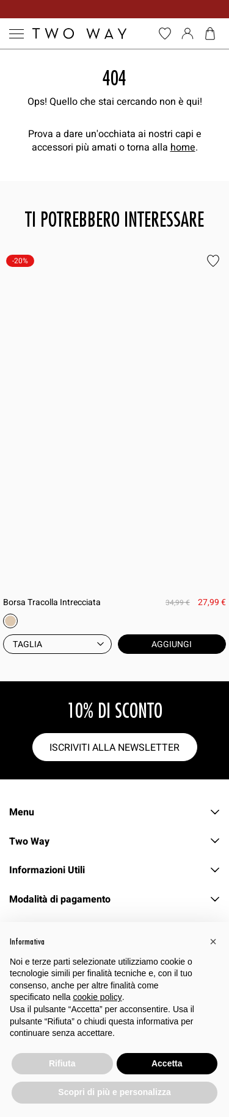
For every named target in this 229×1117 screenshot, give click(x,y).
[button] (213, 941)
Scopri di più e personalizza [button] (114, 1092)
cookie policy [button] (97, 997)
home (182, 147)
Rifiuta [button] (62, 1063)
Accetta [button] (167, 1063)
